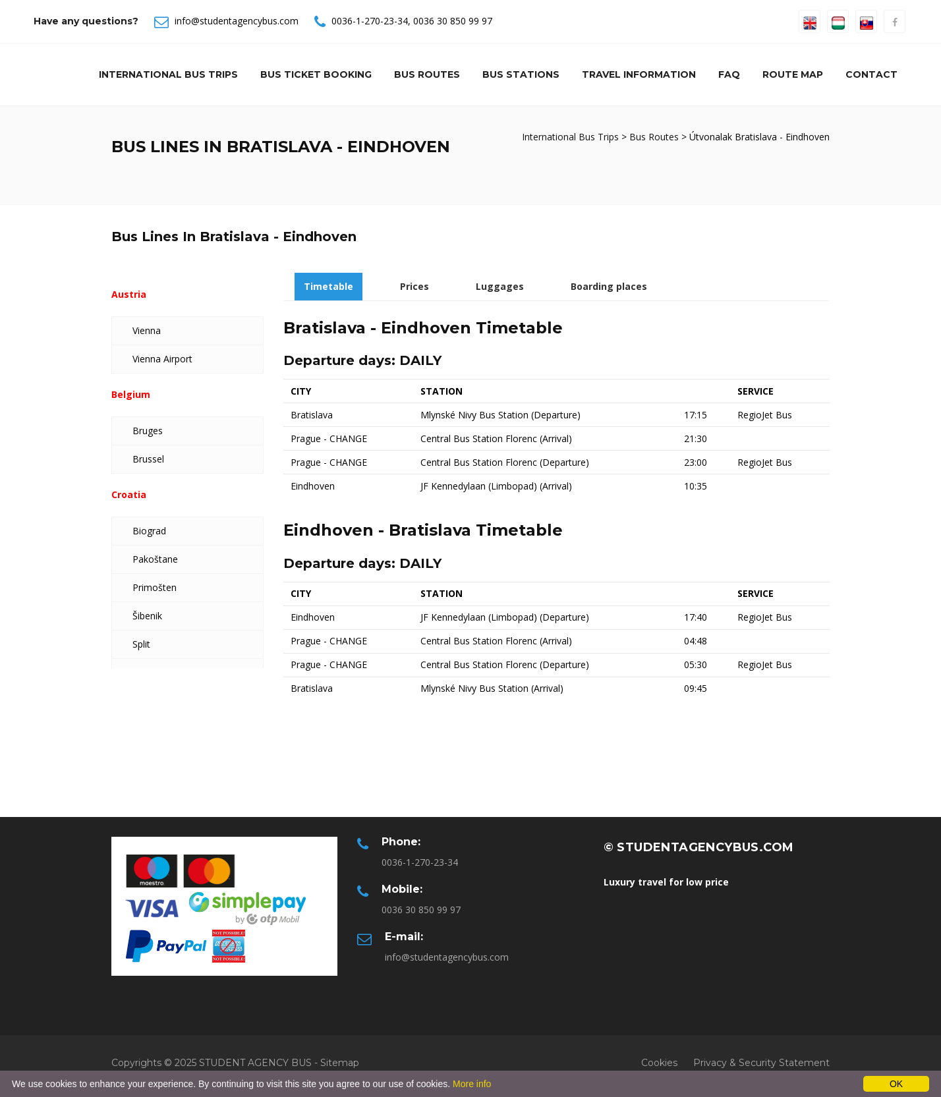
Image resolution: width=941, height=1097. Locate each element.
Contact (871, 74)
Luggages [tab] (500, 286)
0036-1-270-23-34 (369, 20)
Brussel (148, 459)
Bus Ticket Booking (316, 74)
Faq (729, 74)
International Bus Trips (168, 74)
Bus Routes (427, 74)
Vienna (146, 330)
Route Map (792, 74)
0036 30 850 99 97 (452, 20)
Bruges (147, 430)
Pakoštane (155, 559)
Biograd (149, 530)
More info (472, 1084)
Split (141, 644)
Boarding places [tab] (609, 286)
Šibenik (147, 615)
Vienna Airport (162, 358)
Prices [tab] (414, 286)
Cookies (659, 1063)
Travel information (639, 74)
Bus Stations (520, 74)
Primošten (154, 587)
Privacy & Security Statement (761, 1063)
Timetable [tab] (328, 286)
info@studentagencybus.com (237, 20)
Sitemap (339, 1063)
